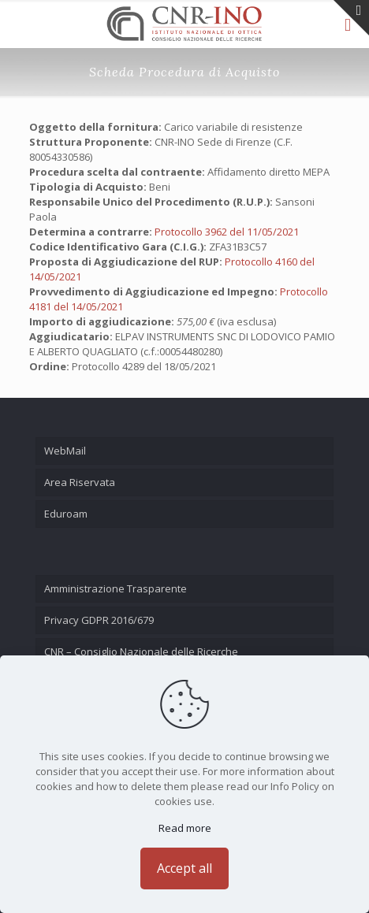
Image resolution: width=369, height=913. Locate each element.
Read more (184, 828)
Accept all (184, 868)
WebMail (65, 451)
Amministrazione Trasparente (115, 588)
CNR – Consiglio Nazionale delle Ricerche (141, 651)
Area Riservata (79, 482)
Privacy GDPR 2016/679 (99, 620)
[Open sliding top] (351, 17)
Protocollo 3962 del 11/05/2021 (227, 232)
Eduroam (66, 514)
